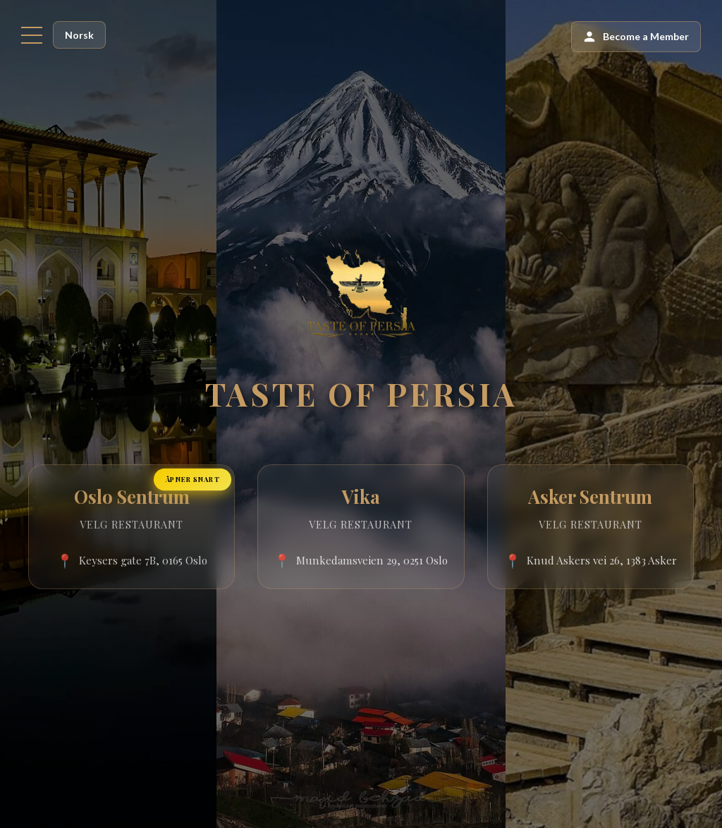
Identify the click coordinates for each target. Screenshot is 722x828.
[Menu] (31, 35)
